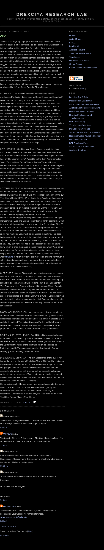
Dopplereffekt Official (78, 97)
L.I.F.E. (72, 43)
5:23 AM (3, 427)
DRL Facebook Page (78, 143)
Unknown (7, 434)
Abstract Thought (77, 50)
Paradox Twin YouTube (79, 129)
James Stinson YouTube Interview (84, 132)
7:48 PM (27, 402)
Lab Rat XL (74, 46)
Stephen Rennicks (77, 150)
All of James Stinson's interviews (84, 104)
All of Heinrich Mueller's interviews (84, 108)
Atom (30, 531)
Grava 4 (73, 35)
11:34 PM (4, 466)
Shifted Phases (76, 39)
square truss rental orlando (13, 517)
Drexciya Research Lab (52, 14)
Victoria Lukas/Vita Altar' (80, 125)
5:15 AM (3, 500)
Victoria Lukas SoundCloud (81, 146)
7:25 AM (3, 521)
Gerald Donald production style (83, 67)
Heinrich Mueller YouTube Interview (85, 136)
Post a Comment (9, 527)
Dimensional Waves (78, 139)
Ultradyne (8, 257)
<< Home (4, 535)
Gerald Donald (75, 64)
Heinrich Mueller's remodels (81, 111)
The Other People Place (80, 53)
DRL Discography (77, 121)
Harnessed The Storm (79, 60)
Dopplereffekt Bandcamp (80, 101)
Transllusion (74, 57)
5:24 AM (3, 445)
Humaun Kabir (9, 506)
